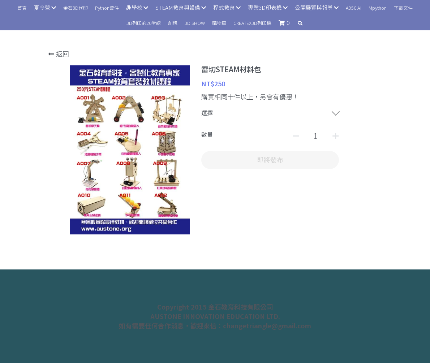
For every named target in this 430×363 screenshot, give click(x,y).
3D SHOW (195, 23)
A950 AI (353, 7)
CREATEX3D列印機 (252, 23)
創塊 (172, 23)
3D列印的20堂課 (143, 23)
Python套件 (107, 7)
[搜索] (300, 23)
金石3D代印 (75, 7)
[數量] (315, 135)
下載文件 (403, 7)
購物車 (219, 23)
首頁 (22, 7)
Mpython (378, 7)
